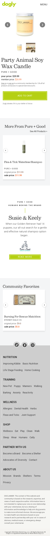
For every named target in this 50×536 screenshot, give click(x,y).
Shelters (27, 476)
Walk (37, 431)
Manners (27, 386)
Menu (43, 4)
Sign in (3, 83)
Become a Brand (11, 453)
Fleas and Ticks (11, 415)
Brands (17, 476)
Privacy (7, 482)
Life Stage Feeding (13, 370)
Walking (38, 386)
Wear (14, 437)
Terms (37, 476)
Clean (29, 431)
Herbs (33, 408)
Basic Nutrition (30, 363)
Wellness (8, 431)
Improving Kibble (12, 363)
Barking (7, 392)
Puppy (17, 386)
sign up (11, 83)
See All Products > (38, 131)
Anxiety (17, 392)
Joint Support (28, 415)
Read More (25, 257)
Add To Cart (25, 95)
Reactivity (28, 392)
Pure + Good (9, 72)
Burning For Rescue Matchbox (22, 316)
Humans (23, 437)
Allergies (7, 408)
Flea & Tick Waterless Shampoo (23, 162)
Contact (33, 460)
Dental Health (21, 408)
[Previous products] (5, 150)
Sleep (6, 437)
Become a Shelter (31, 453)
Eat (16, 431)
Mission (7, 476)
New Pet (7, 386)
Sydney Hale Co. (13, 320)
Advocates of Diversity (15, 460)
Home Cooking (32, 370)
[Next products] (44, 150)
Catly (32, 437)
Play (22, 431)
